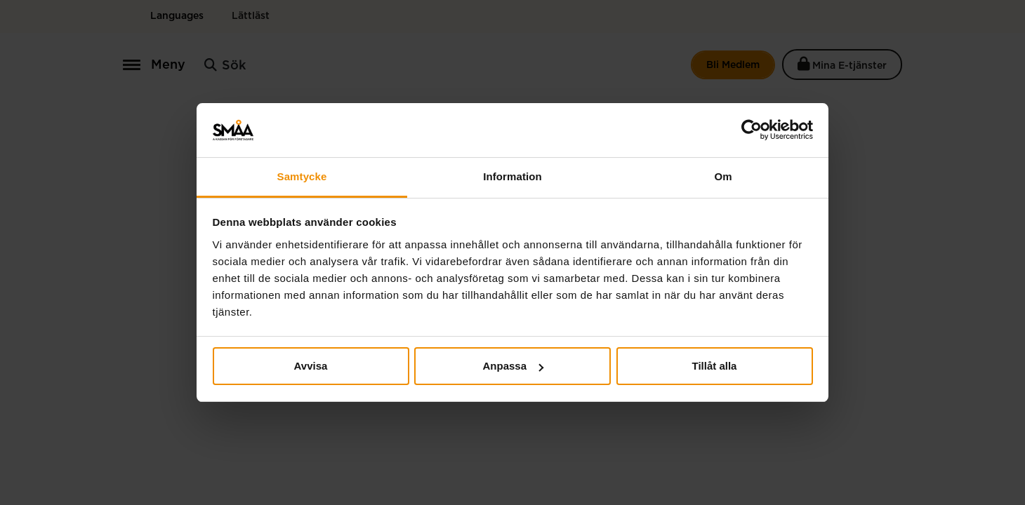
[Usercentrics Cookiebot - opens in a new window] (751, 129)
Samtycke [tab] (302, 176)
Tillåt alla (714, 366)
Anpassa (512, 366)
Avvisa (311, 366)
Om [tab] (723, 176)
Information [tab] (512, 176)
